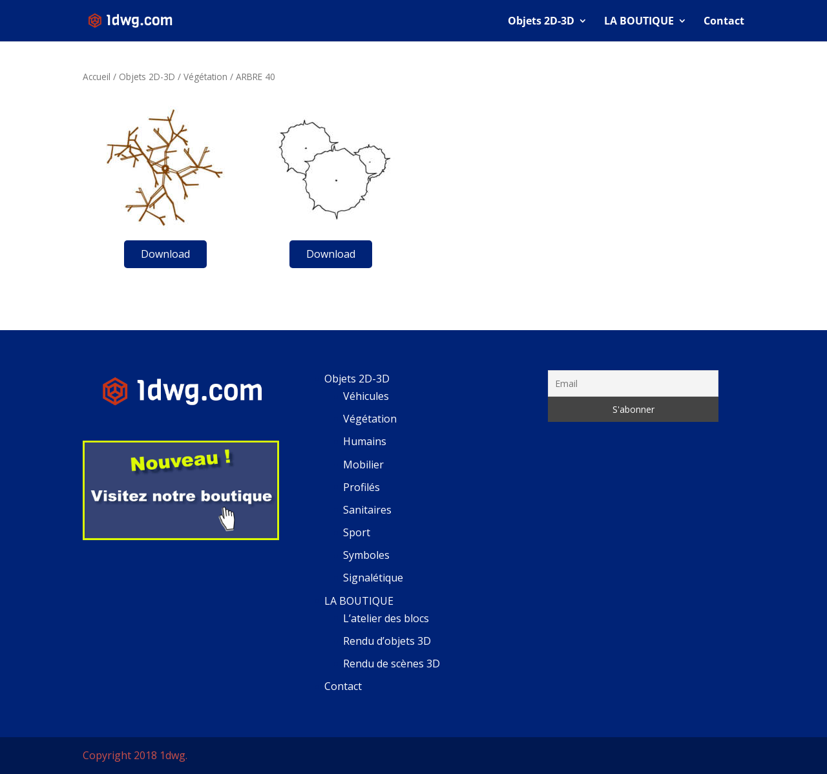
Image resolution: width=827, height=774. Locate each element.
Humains (364, 441)
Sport (356, 532)
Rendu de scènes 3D (391, 663)
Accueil (96, 76)
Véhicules (366, 396)
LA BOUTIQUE (639, 22)
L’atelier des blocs (386, 618)
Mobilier (363, 464)
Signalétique (373, 577)
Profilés (361, 487)
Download (165, 254)
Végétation (205, 76)
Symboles (366, 555)
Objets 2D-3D (541, 22)
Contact (724, 22)
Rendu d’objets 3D (387, 641)
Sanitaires (367, 510)
